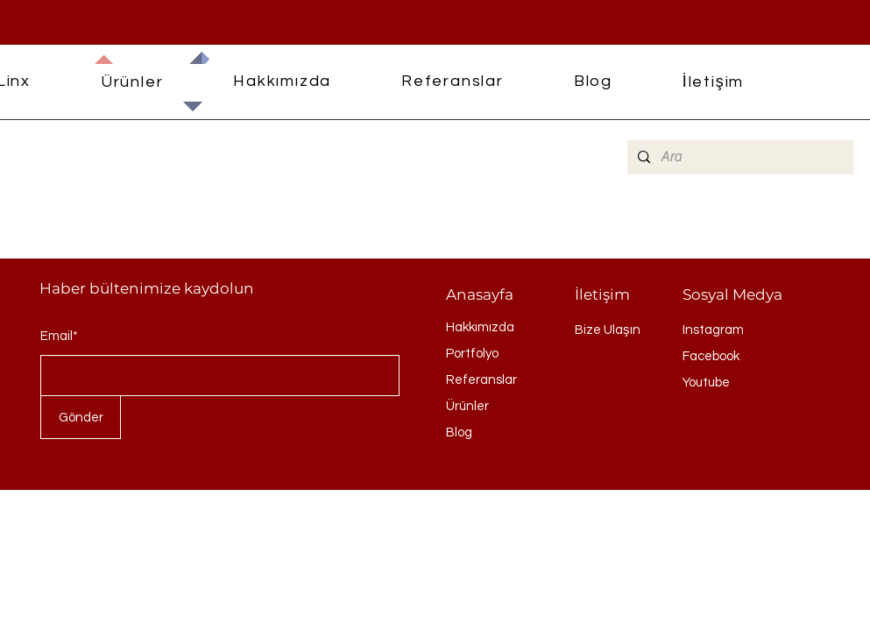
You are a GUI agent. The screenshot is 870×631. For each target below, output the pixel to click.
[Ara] (739, 157)
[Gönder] (80, 417)
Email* (59, 336)
